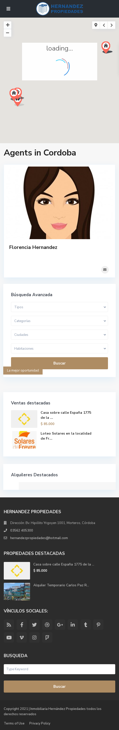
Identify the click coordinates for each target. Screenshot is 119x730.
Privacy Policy (39, 723)
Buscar (59, 363)
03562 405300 (21, 530)
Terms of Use (14, 723)
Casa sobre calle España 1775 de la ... (63, 564)
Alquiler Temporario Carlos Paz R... (61, 585)
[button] (108, 48)
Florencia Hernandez (33, 247)
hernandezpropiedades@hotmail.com (39, 538)
